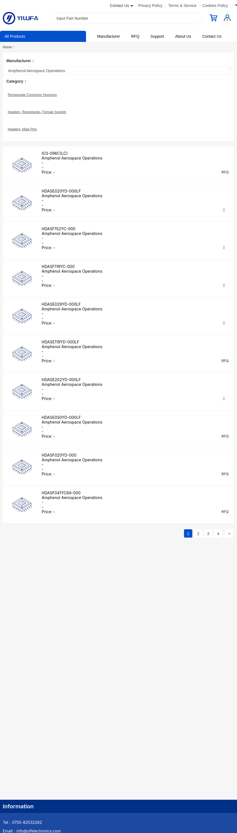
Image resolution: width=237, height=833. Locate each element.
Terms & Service (182, 5)
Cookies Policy (215, 5)
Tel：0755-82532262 (22, 822)
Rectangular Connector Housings (32, 95)
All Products (14, 36)
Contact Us (211, 36)
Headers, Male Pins (22, 129)
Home (8, 47)
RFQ (135, 36)
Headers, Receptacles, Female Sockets (37, 112)
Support (157, 36)
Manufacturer (108, 36)
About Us (183, 36)
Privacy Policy (150, 5)
